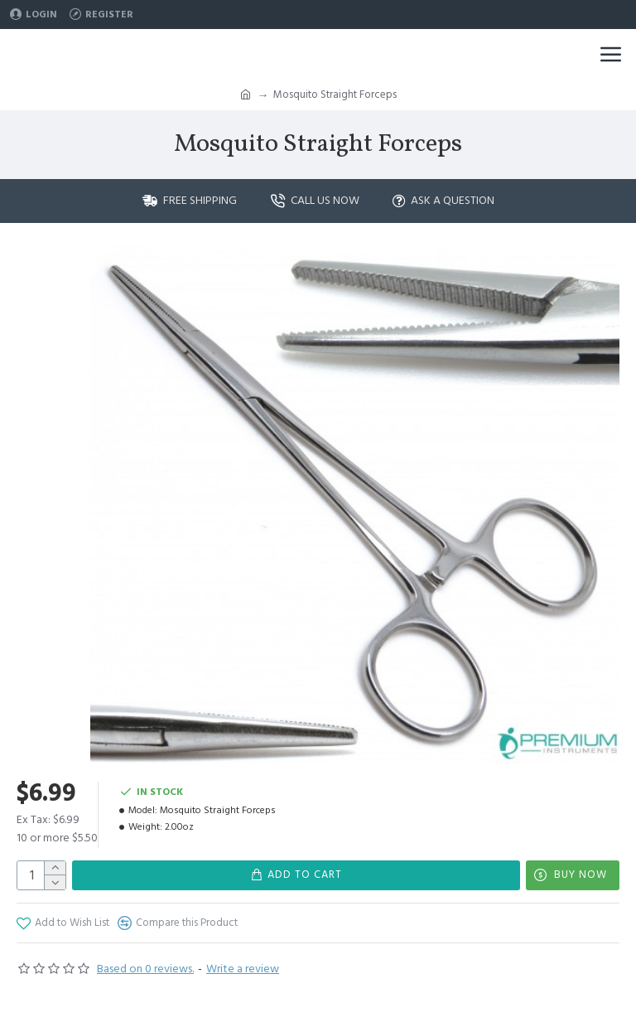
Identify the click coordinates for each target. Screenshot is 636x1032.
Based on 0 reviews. (145, 969)
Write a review (242, 969)
